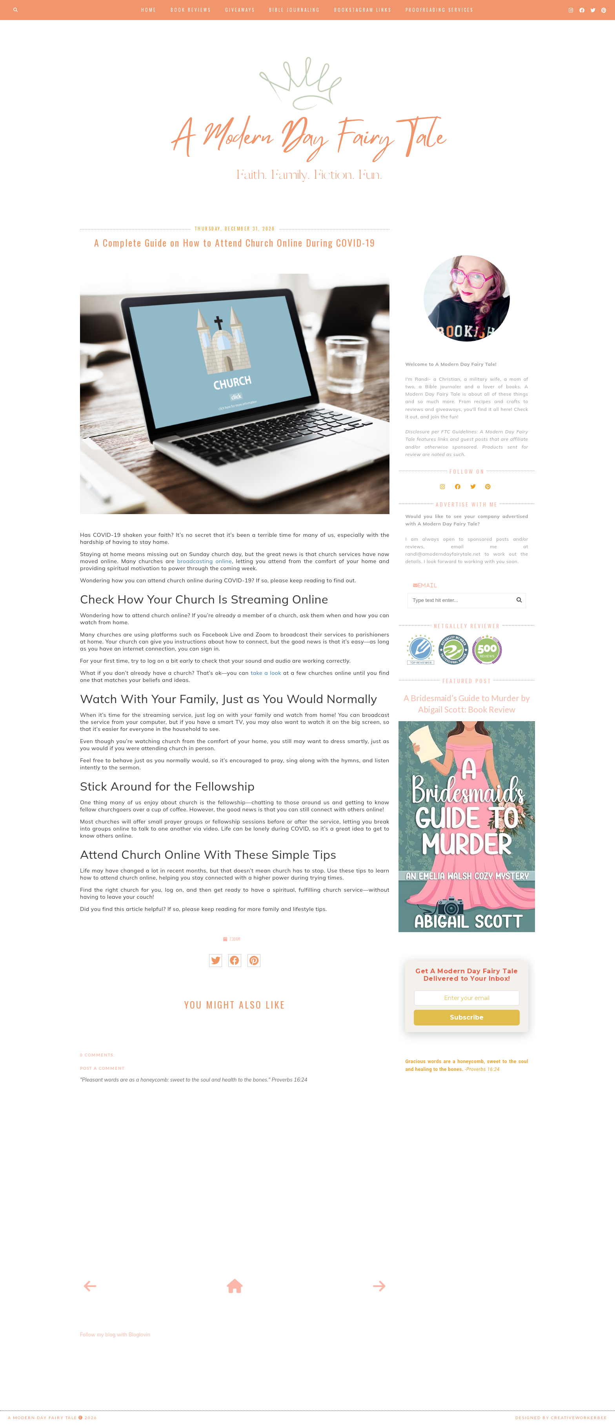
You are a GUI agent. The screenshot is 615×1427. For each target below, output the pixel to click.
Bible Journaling (294, 10)
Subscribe (467, 1017)
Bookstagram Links (362, 10)
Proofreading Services (439, 10)
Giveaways (240, 10)
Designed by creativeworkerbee (561, 1417)
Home (148, 10)
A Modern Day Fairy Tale (42, 1417)
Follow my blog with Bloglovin (115, 1334)
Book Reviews (191, 10)
